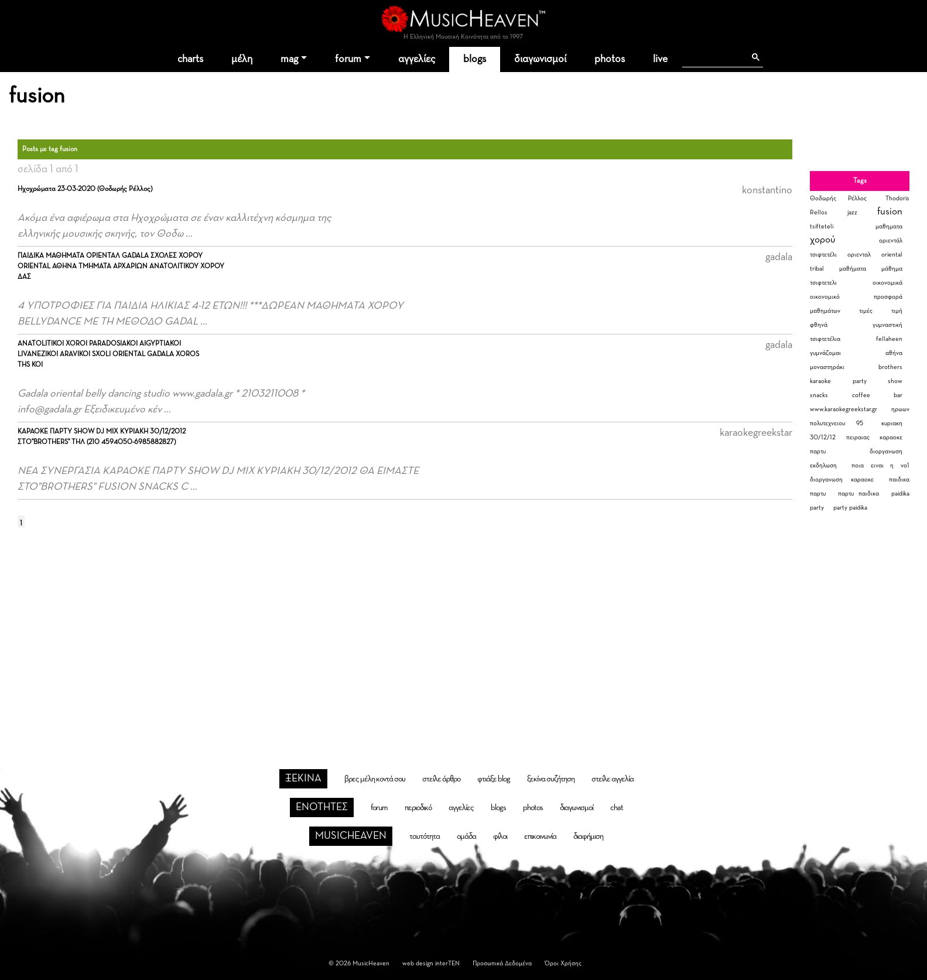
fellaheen (889, 339)
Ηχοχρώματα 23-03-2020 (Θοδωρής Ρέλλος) (85, 189)
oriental (891, 254)
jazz (852, 212)
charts (190, 59)
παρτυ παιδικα (858, 493)
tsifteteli (821, 226)
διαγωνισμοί (540, 59)
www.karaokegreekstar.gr (843, 409)
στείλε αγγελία (612, 779)
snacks (819, 395)
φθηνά (818, 325)
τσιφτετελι (823, 282)
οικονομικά (887, 282)
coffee (861, 395)
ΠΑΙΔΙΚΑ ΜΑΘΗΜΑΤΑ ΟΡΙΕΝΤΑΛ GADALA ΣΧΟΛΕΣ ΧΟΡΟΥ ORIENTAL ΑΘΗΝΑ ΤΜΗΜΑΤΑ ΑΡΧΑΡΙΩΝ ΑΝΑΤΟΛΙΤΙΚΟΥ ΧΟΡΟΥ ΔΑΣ (121, 266)
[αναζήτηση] (713, 57)
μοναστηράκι (827, 367)
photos (609, 59)
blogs (474, 59)
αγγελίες (416, 59)
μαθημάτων (825, 311)
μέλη (241, 59)
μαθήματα (852, 268)
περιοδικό (418, 808)
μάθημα (891, 268)
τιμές (866, 311)
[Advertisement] (463, 632)
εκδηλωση (823, 465)
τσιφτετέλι (823, 254)
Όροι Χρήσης (563, 963)
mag (289, 59)
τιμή (896, 311)
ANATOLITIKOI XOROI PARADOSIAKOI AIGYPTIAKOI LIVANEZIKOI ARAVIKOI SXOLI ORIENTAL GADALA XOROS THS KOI (108, 354)
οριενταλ (859, 254)
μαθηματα (888, 226)
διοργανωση (886, 451)
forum (348, 59)
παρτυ (818, 451)
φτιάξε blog (493, 779)
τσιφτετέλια (825, 339)
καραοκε (891, 437)
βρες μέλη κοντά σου (374, 779)
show (895, 381)
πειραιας (858, 437)
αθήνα (893, 353)
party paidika (850, 507)
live (660, 59)
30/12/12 (823, 437)
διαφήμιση (588, 836)
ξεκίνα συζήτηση (550, 779)
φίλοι (500, 836)
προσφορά (888, 296)
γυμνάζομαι (825, 353)
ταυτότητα (424, 836)
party (860, 381)
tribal (817, 268)
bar (898, 395)
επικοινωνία (540, 836)
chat (616, 808)
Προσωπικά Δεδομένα (502, 963)
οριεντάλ (890, 240)
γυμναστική (887, 325)
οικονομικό (825, 296)
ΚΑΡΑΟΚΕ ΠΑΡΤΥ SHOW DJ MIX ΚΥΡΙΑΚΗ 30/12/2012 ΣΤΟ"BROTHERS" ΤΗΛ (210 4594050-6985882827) (102, 437)
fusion (889, 212)
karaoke (820, 381)
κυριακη (891, 423)
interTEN (447, 963)
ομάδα (466, 836)
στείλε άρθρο (441, 779)
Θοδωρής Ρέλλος (838, 198)
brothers (890, 367)
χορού (822, 240)
